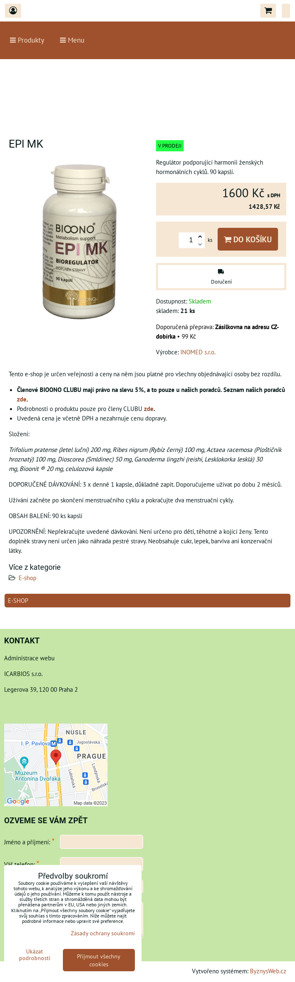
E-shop (27, 577)
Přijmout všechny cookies (98, 960)
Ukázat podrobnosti (34, 954)
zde (21, 399)
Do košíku (248, 239)
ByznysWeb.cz (268, 971)
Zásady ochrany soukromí (103, 933)
